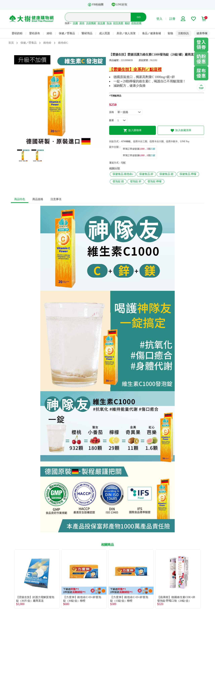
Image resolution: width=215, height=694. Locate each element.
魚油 (109, 23)
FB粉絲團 (95, 5)
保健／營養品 (67, 33)
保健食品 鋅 (146, 174)
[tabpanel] (58, 99)
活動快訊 (183, 33)
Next (204, 579)
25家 (152, 149)
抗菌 (75, 23)
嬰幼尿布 (34, 33)
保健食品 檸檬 (188, 174)
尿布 (81, 23)
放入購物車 (132, 130)
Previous (11, 579)
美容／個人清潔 (126, 33)
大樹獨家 (91, 23)
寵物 (170, 33)
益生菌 (101, 23)
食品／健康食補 (151, 33)
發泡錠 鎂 (118, 181)
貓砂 (127, 23)
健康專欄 (202, 33)
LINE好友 (119, 4)
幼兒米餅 (118, 23)
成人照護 (104, 33)
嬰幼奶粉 (17, 33)
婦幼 (49, 33)
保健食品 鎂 (166, 174)
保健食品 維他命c (123, 174)
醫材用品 (87, 33)
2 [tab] (61, 145)
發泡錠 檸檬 (154, 181)
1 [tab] (56, 145)
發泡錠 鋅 (135, 181)
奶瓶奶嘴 (136, 23)
